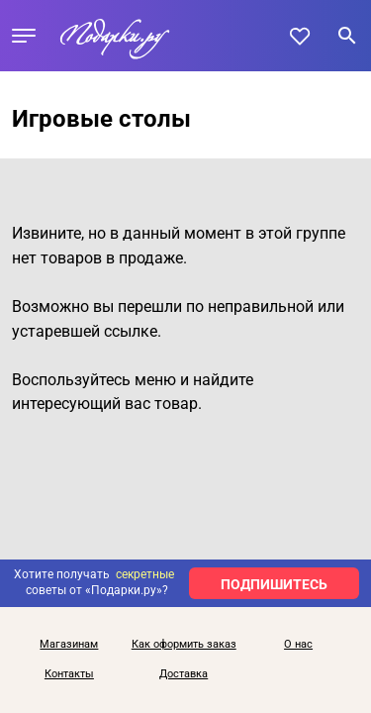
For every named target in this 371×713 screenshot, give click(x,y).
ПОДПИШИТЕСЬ (274, 584)
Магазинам (69, 645)
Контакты (69, 674)
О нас (298, 645)
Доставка (183, 674)
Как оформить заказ (184, 645)
